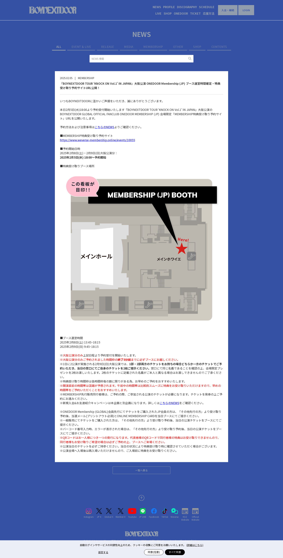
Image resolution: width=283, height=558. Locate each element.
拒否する (103, 552)
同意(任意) (154, 552)
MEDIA (128, 46)
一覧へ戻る (141, 470)
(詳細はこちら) (194, 545)
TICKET (195, 13)
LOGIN (246, 10)
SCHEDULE (206, 7)
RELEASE (107, 46)
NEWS (157, 7)
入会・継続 (227, 10)
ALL (58, 46)
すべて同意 (175, 552)
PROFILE (169, 7)
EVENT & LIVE (81, 46)
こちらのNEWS (104, 127)
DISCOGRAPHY (187, 7)
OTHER (178, 46)
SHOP (168, 13)
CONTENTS (219, 46)
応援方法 (208, 13)
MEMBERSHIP (153, 46)
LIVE (158, 13)
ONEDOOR (181, 13)
